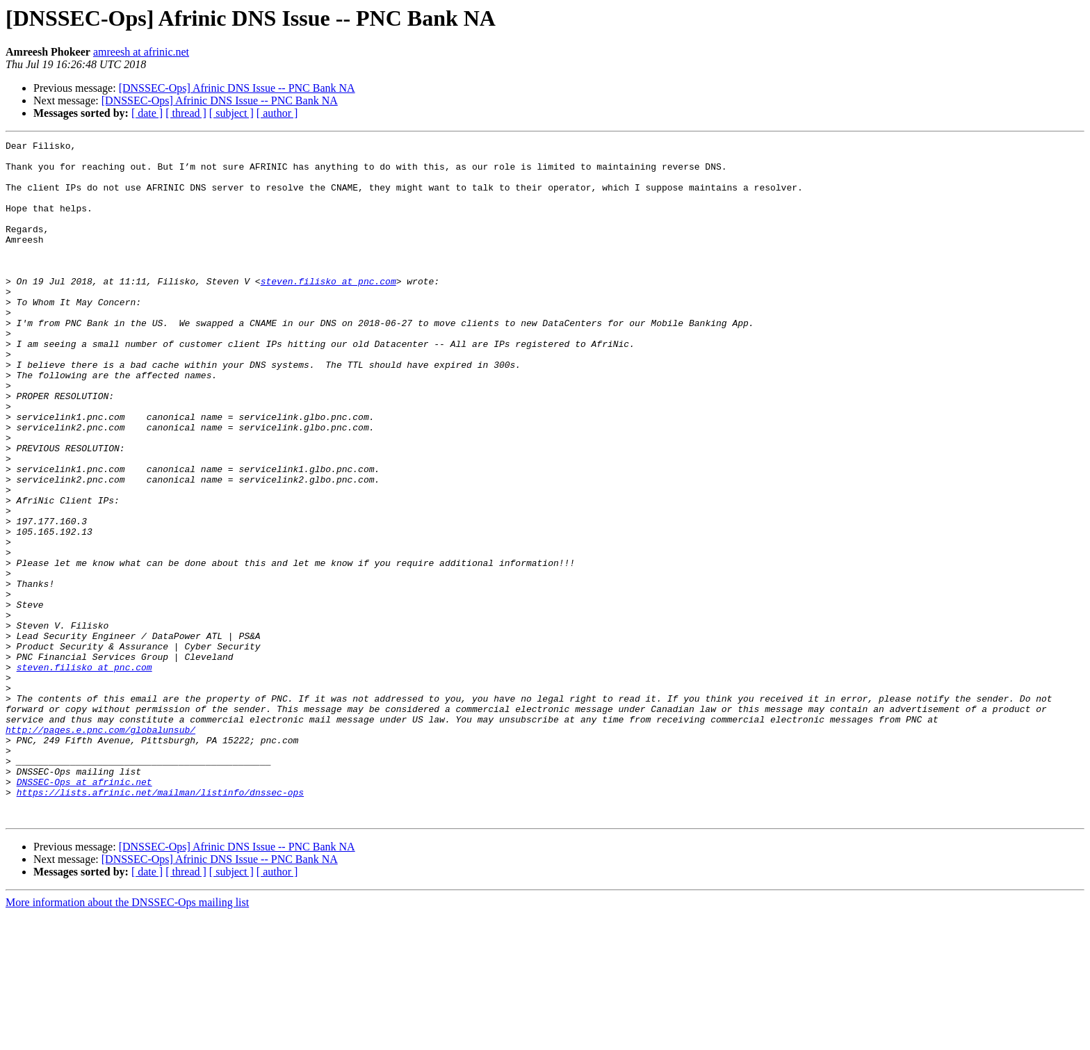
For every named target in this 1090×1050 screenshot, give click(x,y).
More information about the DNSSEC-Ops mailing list (127, 1038)
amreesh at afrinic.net (141, 52)
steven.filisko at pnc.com (328, 310)
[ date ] (147, 113)
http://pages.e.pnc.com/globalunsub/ (100, 848)
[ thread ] (185, 113)
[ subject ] (231, 113)
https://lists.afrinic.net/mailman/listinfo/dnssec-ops (160, 923)
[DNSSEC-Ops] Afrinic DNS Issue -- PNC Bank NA (237, 88)
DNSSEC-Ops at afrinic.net (84, 911)
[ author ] (277, 113)
